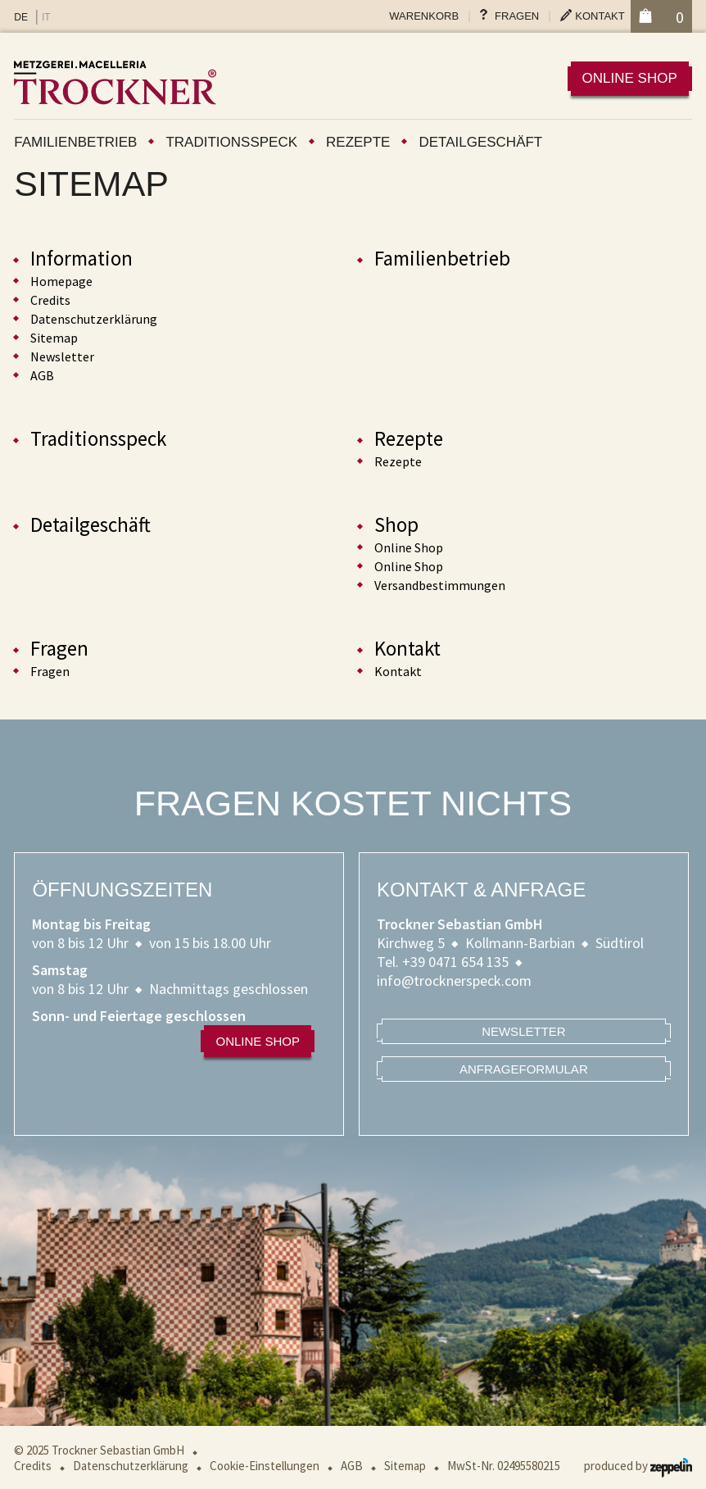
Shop (396, 524)
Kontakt (599, 16)
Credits (50, 300)
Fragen (517, 16)
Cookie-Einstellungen (264, 1465)
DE (21, 17)
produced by (638, 1465)
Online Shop (408, 547)
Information (81, 258)
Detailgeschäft (480, 142)
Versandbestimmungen (439, 585)
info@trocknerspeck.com (454, 980)
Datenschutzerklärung (93, 319)
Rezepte (358, 142)
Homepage (61, 281)
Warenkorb (424, 16)
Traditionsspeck (231, 142)
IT (46, 17)
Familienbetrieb (75, 142)
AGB (42, 375)
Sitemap (54, 337)
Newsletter (62, 356)
